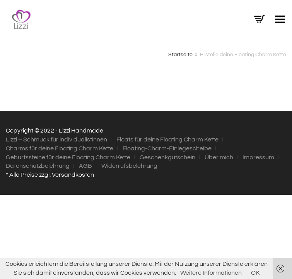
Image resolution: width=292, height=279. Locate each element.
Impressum (258, 157)
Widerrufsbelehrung (129, 166)
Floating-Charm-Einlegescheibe (167, 148)
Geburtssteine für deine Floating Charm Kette (68, 157)
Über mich (219, 157)
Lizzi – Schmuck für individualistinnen (56, 139)
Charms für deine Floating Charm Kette (59, 148)
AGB (85, 166)
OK (255, 273)
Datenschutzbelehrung (38, 166)
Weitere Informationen (211, 273)
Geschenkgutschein (167, 157)
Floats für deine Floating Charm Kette (167, 139)
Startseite (180, 54)
